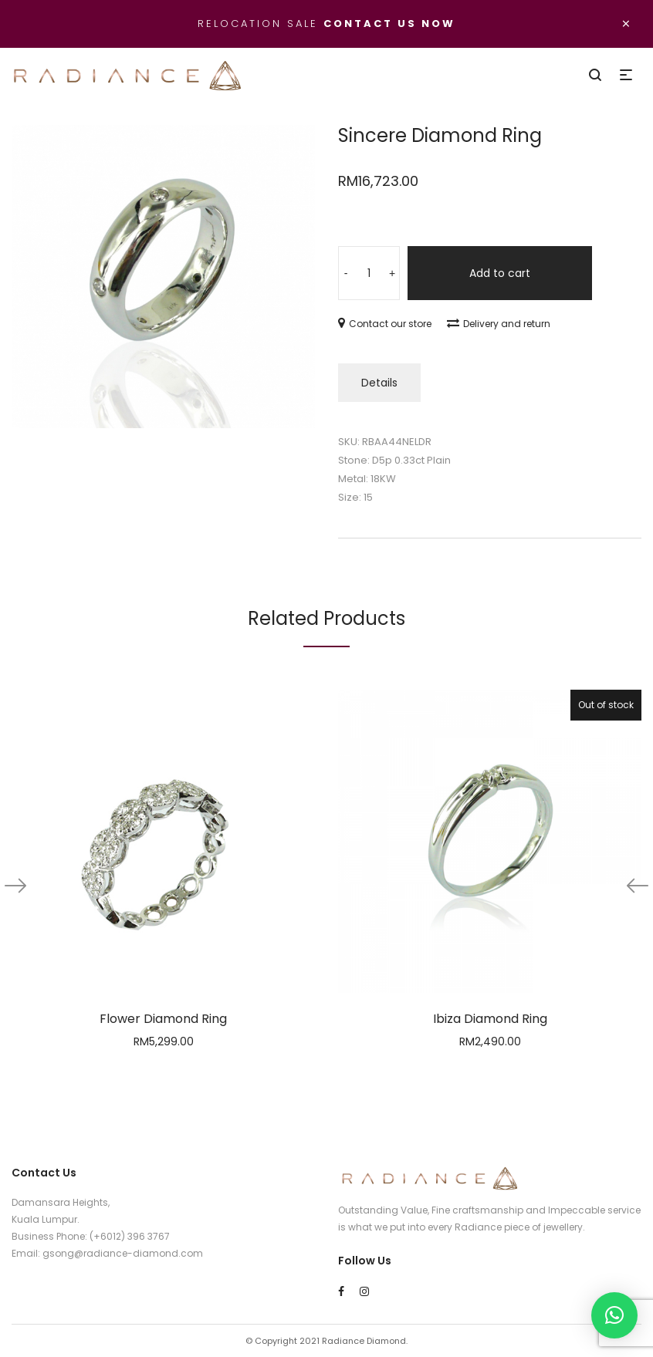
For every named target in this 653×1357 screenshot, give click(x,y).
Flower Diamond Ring (163, 1019)
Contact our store (384, 323)
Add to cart (499, 273)
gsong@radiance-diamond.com (122, 1253)
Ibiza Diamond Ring (490, 1019)
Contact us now (389, 23)
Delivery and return (498, 323)
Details (379, 382)
